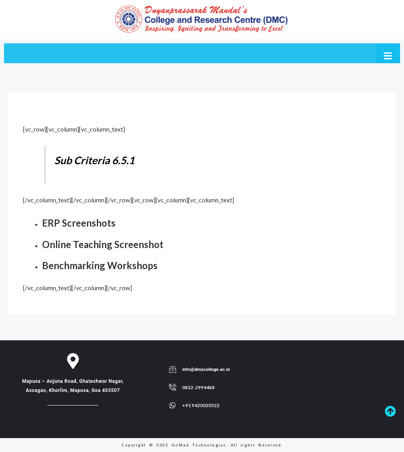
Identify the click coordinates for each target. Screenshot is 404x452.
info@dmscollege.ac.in (206, 369)
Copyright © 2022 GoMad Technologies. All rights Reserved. (202, 444)
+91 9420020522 (200, 405)
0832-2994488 (198, 387)
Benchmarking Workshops (104, 265)
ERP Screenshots (81, 222)
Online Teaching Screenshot (107, 244)
